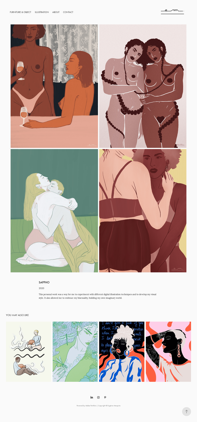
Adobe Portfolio (90, 406)
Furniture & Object (20, 12)
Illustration (42, 12)
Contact (68, 12)
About (56, 12)
